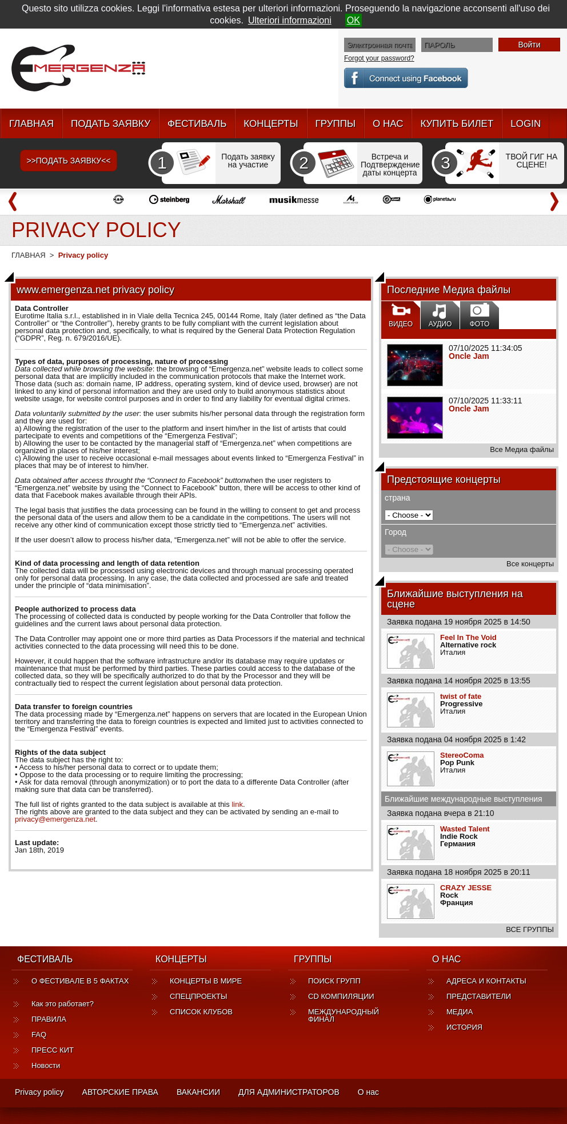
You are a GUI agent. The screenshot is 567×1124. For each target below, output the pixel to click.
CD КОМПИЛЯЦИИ (341, 996)
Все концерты (530, 563)
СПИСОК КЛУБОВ (201, 1011)
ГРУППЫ (336, 123)
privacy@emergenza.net (55, 819)
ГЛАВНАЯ (31, 123)
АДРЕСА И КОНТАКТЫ (486, 981)
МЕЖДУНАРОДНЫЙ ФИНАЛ (343, 1015)
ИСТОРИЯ (464, 1027)
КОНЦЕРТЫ (270, 123)
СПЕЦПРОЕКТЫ (198, 996)
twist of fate (460, 696)
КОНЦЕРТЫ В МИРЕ (206, 981)
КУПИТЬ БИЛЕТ (456, 123)
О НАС (388, 123)
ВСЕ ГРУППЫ (530, 929)
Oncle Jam (469, 356)
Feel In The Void (468, 637)
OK (353, 20)
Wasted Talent (465, 829)
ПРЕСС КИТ (52, 1050)
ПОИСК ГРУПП (334, 981)
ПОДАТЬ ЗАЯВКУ (110, 123)
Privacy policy (39, 1092)
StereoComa (462, 755)
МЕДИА (459, 1011)
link (237, 804)
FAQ (38, 1034)
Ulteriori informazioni (290, 20)
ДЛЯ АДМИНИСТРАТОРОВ (289, 1092)
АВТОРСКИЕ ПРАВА (120, 1092)
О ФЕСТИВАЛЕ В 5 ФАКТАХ (80, 985)
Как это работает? (62, 1003)
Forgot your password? (379, 58)
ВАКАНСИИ (198, 1092)
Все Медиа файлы (522, 449)
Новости (45, 1065)
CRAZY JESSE (466, 887)
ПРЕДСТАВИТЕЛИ (478, 996)
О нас (368, 1092)
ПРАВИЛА (48, 1019)
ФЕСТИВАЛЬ (196, 123)
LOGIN (525, 123)
